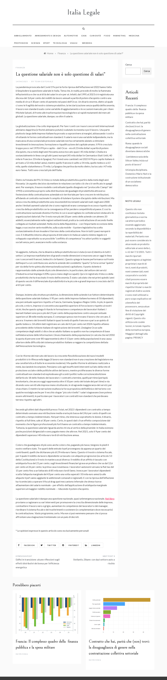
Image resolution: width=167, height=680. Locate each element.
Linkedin (92, 545)
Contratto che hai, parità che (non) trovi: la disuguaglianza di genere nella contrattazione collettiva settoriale (138, 130)
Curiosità (95, 36)
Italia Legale (83, 12)
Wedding (87, 43)
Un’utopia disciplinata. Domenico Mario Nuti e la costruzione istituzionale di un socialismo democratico (138, 177)
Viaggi (74, 43)
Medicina (134, 36)
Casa (84, 36)
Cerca (128, 64)
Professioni (21, 43)
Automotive (71, 36)
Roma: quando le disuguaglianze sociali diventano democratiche (137, 147)
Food (107, 36)
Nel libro (109, 498)
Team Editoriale (44, 81)
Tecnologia (60, 43)
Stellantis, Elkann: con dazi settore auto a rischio (94, 561)
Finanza (20, 67)
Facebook (25, 545)
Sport (46, 43)
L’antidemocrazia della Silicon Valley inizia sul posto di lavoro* (136, 160)
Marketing (119, 36)
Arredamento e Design (48, 36)
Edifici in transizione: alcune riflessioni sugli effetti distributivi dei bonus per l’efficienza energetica (38, 563)
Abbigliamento (23, 36)
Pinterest (70, 545)
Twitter (47, 545)
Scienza (35, 43)
